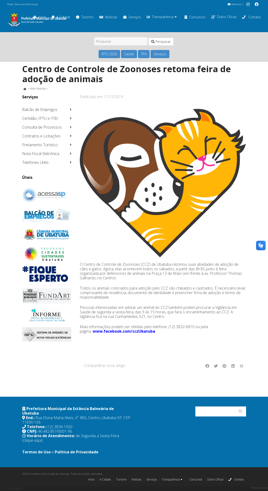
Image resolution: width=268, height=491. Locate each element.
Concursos (195, 17)
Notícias (108, 17)
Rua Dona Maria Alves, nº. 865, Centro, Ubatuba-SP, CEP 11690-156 (76, 420)
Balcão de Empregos (39, 109)
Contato (251, 17)
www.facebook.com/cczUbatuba (124, 331)
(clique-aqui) (32, 440)
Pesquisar (161, 41)
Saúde (129, 54)
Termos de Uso (36, 452)
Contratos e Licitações (41, 136)
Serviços (132, 17)
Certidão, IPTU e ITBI (40, 118)
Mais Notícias (38, 88)
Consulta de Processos (42, 127)
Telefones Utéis (35, 162)
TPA (144, 54)
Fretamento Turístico (40, 144)
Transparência (162, 17)
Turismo (85, 17)
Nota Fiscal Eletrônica (40, 153)
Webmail (235, 4)
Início (91, 479)
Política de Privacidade (76, 452)
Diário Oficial (223, 17)
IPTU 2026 (109, 54)
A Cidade (105, 479)
